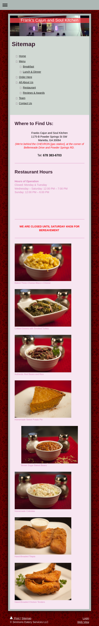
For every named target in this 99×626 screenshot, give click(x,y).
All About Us (26, 82)
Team (22, 98)
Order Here (25, 77)
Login (86, 618)
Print (15, 618)
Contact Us (25, 103)
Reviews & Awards (34, 92)
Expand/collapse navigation (49, 5)
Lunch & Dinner (32, 71)
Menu (22, 61)
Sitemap (26, 618)
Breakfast (28, 66)
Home (22, 56)
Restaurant (29, 87)
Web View (83, 622)
